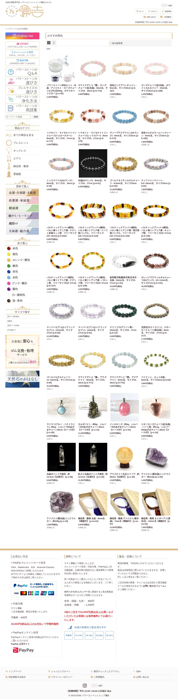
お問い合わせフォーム (153, 586)
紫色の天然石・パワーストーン (22, 289)
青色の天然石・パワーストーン (22, 271)
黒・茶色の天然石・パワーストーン (22, 301)
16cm (9, 321)
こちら (129, 577)
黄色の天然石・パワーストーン (22, 254)
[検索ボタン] (35, 117)
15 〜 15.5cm (13, 316)
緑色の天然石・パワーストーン (22, 266)
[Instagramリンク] (85, 685)
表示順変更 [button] (116, 43)
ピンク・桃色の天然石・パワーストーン (22, 283)
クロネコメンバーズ (80, 591)
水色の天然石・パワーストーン (22, 277)
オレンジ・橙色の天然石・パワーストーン (22, 260)
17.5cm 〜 (11, 330)
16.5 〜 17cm (13, 325)
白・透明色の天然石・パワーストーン (22, 295)
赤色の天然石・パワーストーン (22, 248)
